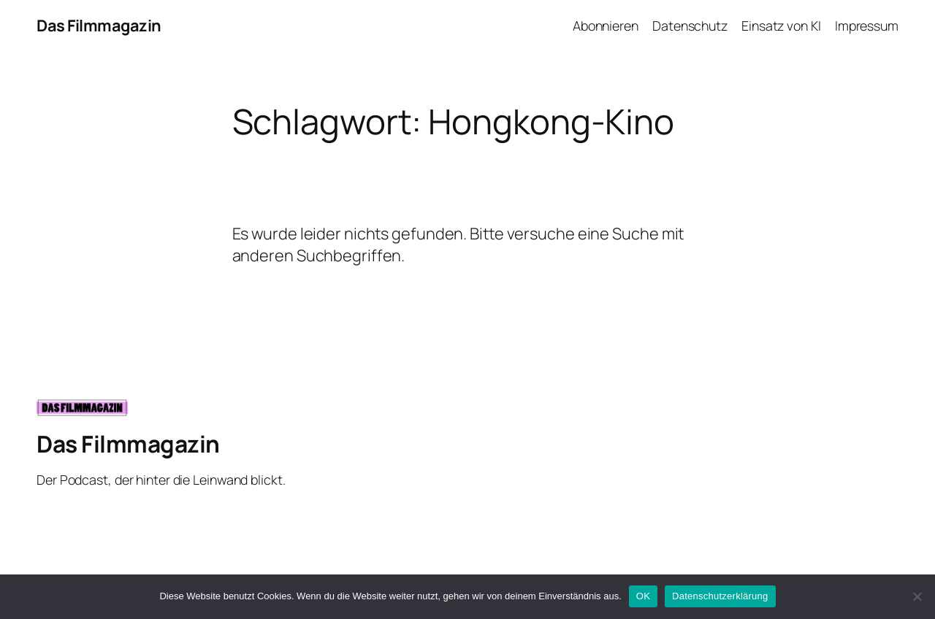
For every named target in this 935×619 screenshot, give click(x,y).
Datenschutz (690, 25)
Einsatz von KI (781, 25)
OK (643, 596)
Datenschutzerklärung (720, 596)
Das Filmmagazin (99, 25)
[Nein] (916, 596)
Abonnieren (605, 25)
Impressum (866, 25)
